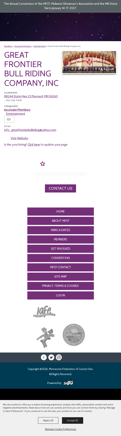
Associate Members (23, 46)
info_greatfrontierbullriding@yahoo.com (30, 130)
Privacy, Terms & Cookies (60, 286)
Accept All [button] (72, 420)
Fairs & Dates (60, 230)
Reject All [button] (48, 420)
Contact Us (60, 188)
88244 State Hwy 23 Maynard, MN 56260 (31, 96)
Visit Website (19, 138)
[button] (89, 62)
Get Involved (60, 248)
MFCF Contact (60, 267)
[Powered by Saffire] (68, 382)
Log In (60, 295)
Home (60, 211)
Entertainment (39, 46)
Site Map (60, 276)
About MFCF (60, 221)
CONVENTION (60, 258)
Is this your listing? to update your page (36, 144)
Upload (109, 69)
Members (8, 46)
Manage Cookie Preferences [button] (60, 429)
